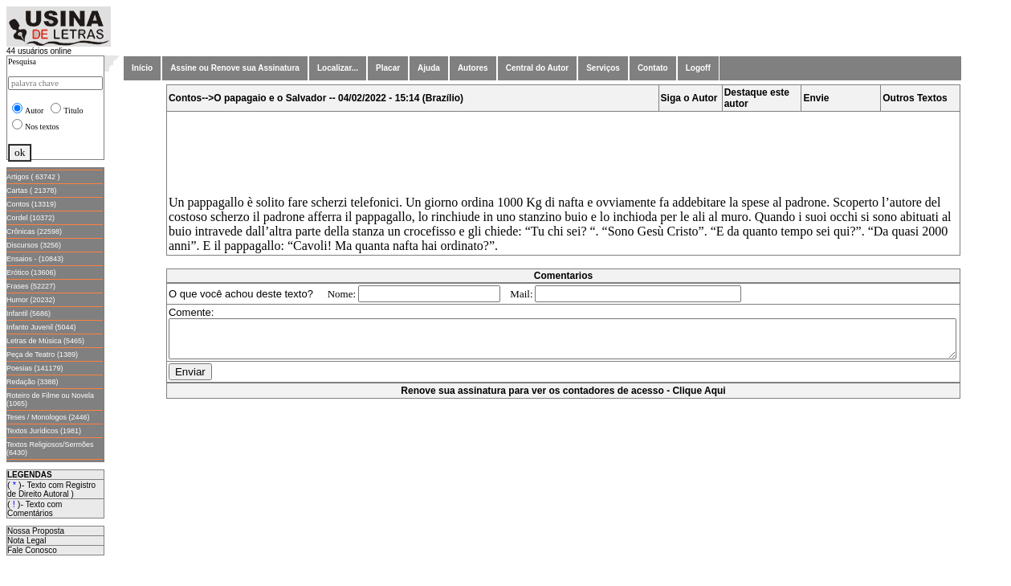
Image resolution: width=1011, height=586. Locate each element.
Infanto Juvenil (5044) (41, 327)
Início (142, 68)
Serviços (603, 68)
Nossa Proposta (35, 531)
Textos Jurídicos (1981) (43, 431)
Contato (653, 68)
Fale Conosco (32, 550)
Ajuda (429, 68)
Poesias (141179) (34, 368)
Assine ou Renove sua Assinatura (235, 68)
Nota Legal (26, 540)
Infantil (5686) (28, 313)
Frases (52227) (30, 286)
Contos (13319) (31, 204)
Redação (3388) (32, 382)
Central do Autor (537, 68)
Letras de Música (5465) (45, 341)
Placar (388, 68)
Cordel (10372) (30, 218)
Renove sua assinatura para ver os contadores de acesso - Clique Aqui (566, 398)
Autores (473, 68)
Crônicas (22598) (34, 231)
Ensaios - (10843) (34, 259)
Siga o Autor (692, 98)
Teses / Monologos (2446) (48, 417)
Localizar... (337, 68)
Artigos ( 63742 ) (33, 177)
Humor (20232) (30, 300)
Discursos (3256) (33, 245)
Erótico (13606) (31, 272)
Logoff (698, 68)
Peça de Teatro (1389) (42, 354)
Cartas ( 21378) (31, 190)
